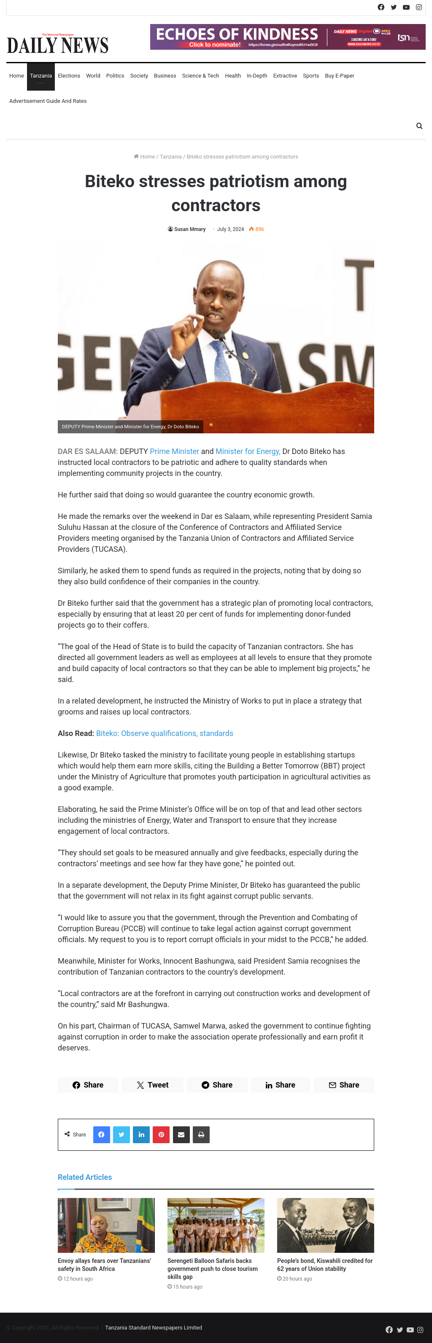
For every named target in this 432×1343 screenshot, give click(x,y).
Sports (311, 76)
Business (165, 76)
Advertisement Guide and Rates (47, 101)
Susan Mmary (189, 229)
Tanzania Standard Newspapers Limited (153, 1327)
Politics (115, 76)
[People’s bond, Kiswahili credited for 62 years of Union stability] (325, 1225)
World (93, 76)
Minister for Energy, (247, 451)
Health (233, 76)
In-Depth (257, 76)
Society (139, 76)
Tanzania (41, 76)
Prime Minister (174, 451)
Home (16, 76)
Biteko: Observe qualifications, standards (164, 733)
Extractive (285, 76)
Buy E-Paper (339, 76)
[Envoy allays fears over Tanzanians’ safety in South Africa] (106, 1225)
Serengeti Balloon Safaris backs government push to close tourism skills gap (212, 1268)
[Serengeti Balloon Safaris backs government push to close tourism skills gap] (216, 1225)
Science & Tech (200, 76)
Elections (69, 76)
